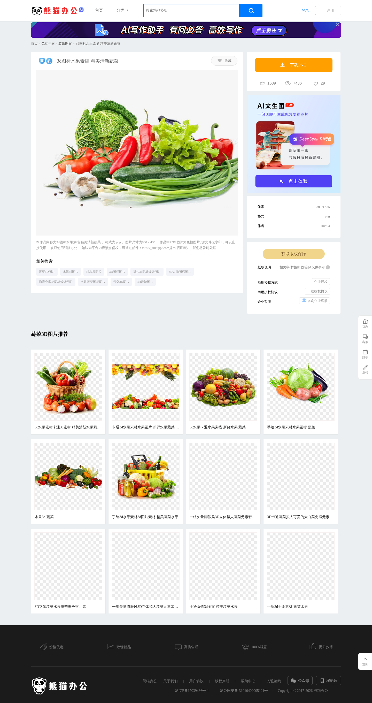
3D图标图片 (117, 272)
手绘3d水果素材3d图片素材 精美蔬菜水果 (145, 517)
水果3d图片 (70, 272)
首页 (99, 10)
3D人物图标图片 (180, 272)
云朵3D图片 (121, 282)
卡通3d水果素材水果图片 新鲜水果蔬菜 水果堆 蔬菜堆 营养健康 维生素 (145, 427)
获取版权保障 (293, 254)
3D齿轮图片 (145, 282)
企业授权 (321, 282)
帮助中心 (248, 681)
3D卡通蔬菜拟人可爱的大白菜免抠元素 (298, 517)
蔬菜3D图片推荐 (49, 334)
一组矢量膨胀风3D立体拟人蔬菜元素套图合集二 (145, 607)
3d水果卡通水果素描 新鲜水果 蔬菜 (218, 427)
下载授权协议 (317, 291)
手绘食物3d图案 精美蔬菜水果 (214, 607)
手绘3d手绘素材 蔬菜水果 (287, 607)
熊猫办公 (150, 681)
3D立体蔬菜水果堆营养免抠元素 (60, 607)
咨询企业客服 (314, 300)
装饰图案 (65, 44)
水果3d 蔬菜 (44, 517)
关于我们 (170, 681)
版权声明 (222, 681)
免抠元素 (48, 44)
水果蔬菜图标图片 (93, 282)
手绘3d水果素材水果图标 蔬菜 (291, 427)
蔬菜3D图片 (47, 272)
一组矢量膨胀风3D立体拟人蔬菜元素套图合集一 (223, 517)
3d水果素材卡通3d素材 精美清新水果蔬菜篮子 (68, 427)
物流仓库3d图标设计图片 (56, 282)
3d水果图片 (94, 272)
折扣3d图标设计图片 (147, 272)
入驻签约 (274, 681)
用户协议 (196, 681)
